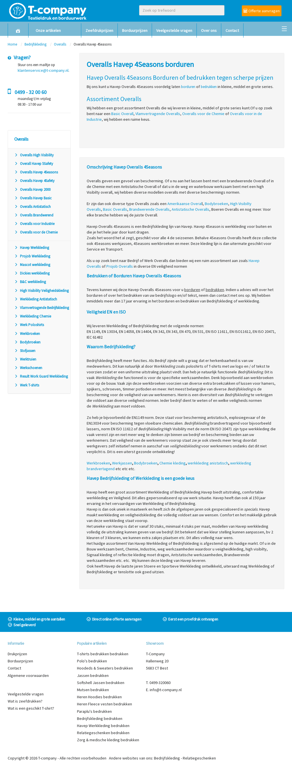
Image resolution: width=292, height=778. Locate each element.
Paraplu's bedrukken (94, 711)
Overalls (60, 44)
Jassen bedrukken (93, 675)
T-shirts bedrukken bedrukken (102, 653)
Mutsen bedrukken (93, 689)
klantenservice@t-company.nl (43, 70)
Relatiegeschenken (199, 758)
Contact (232, 30)
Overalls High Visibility (34, 155)
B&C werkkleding (30, 281)
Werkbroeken (27, 333)
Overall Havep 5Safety (33, 163)
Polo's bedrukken (92, 661)
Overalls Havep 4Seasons (36, 172)
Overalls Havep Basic (33, 198)
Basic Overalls (115, 209)
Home (12, 44)
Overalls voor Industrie (34, 223)
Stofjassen (24, 350)
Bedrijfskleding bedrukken (99, 718)
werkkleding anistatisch (208, 463)
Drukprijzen (17, 653)
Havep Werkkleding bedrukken (103, 725)
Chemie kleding (172, 463)
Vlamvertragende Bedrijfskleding (41, 307)
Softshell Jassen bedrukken (100, 682)
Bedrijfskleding (35, 44)
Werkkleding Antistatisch (35, 299)
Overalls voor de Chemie (36, 232)
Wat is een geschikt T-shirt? (31, 708)
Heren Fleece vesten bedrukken (104, 704)
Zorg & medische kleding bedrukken (108, 739)
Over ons (209, 30)
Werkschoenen (28, 367)
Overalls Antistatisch (32, 206)
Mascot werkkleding (32, 264)
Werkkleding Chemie (32, 316)
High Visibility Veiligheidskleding (41, 290)
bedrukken (209, 86)
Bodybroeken (27, 342)
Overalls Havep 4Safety (34, 180)
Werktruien (25, 359)
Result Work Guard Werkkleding (41, 376)
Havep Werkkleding (31, 247)
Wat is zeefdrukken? (25, 701)
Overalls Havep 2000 (32, 189)
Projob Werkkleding (32, 256)
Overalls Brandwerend (33, 215)
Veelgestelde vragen (174, 30)
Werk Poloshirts (29, 324)
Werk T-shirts (26, 385)
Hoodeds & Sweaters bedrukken (105, 668)
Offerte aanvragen (262, 10)
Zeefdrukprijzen (99, 30)
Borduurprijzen (134, 30)
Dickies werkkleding (32, 273)
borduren (188, 86)
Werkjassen (122, 463)
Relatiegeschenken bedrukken (103, 732)
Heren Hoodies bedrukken (99, 696)
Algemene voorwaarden (28, 675)
